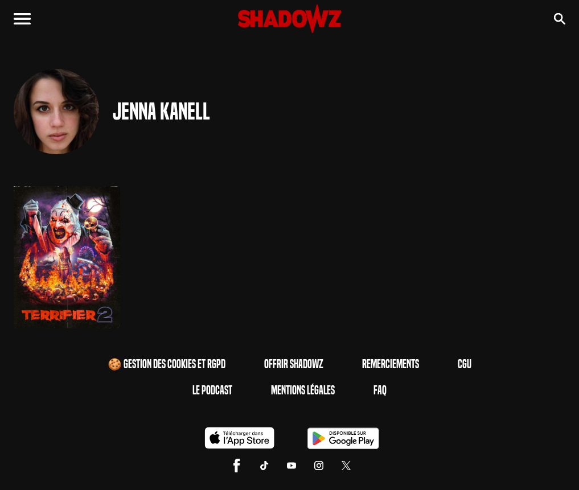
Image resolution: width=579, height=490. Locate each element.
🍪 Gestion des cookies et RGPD (166, 364)
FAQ (380, 390)
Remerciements (390, 364)
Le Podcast (212, 390)
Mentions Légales (303, 390)
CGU (464, 364)
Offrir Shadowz (293, 364)
